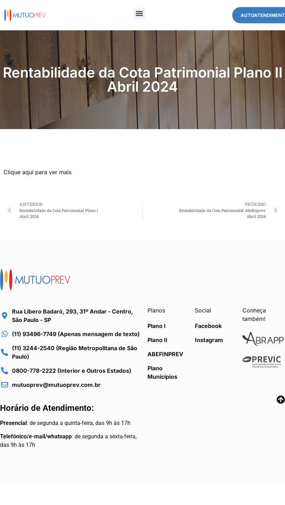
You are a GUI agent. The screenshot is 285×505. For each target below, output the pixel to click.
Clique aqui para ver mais (37, 172)
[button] (139, 13)
